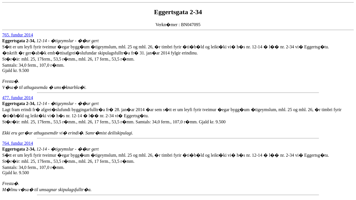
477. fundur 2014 (17, 97)
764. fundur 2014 (17, 143)
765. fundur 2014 (17, 34)
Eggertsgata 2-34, (19, 40)
